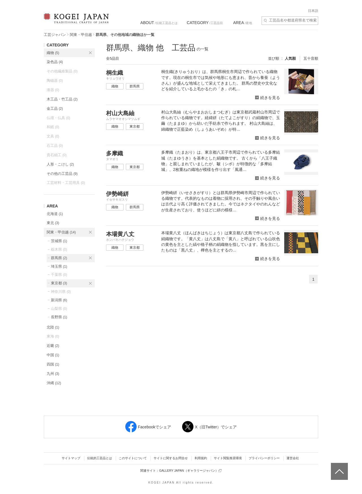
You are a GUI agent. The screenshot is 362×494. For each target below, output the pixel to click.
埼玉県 (59, 266)
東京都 (59, 283)
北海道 (55, 214)
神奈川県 (61, 291)
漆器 (53, 90)
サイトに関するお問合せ (171, 458)
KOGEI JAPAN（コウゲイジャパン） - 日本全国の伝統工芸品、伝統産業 (75, 22)
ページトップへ (338, 467)
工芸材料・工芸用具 (66, 183)
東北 (53, 223)
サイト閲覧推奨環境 (228, 458)
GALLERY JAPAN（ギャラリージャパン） (190, 470)
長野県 (59, 317)
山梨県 (59, 308)
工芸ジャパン (55, 35)
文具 (53, 136)
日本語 (313, 11)
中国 (53, 355)
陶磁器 (55, 80)
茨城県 (59, 241)
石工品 (55, 145)
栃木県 (59, 249)
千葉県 (59, 274)
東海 (53, 336)
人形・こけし (60, 164)
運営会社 (292, 458)
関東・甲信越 (81, 35)
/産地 (242, 22)
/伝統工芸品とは (158, 22)
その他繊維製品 (62, 71)
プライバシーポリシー (264, 458)
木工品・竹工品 (62, 99)
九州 (53, 373)
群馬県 (59, 258)
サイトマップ (71, 458)
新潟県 (59, 300)
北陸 (53, 327)
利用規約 (201, 458)
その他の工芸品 (62, 173)
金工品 (55, 108)
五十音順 (310, 58)
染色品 (55, 62)
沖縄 (54, 383)
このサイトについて (133, 458)
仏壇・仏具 (58, 118)
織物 (53, 53)
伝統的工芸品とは (99, 458)
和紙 (53, 127)
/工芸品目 (205, 22)
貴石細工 (56, 155)
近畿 (53, 345)
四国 (53, 364)
